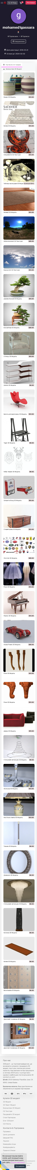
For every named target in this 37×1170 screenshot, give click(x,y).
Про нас (7, 1060)
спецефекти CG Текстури (12, 155)
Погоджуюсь (20, 1166)
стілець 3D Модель (10, 356)
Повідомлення (18, 41)
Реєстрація (31, 3)
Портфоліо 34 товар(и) (12, 65)
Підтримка (6, 1132)
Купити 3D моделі (11, 1098)
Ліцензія (6, 1141)
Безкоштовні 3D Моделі (12, 69)
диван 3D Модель (10, 731)
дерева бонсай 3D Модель (13, 299)
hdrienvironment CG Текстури (13, 241)
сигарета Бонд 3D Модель (13, 500)
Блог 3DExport (8, 1121)
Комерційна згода (9, 1144)
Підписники (13, 36)
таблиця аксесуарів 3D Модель (14, 183)
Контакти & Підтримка (13, 1128)
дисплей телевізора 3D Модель (14, 1048)
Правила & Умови (9, 1150)
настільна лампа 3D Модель (13, 817)
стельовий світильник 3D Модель (15, 760)
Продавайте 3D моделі (11, 1114)
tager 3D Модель (9, 443)
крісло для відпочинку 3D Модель (15, 414)
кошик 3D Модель (10, 97)
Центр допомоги (9, 1135)
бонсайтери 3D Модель (11, 328)
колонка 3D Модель (10, 933)
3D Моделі (7, 1102)
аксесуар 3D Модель (11, 789)
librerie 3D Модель (10, 385)
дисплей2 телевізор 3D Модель (14, 1019)
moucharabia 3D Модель (12, 990)
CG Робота (7, 1124)
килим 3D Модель (10, 126)
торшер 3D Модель (10, 846)
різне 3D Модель (9, 587)
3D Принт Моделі (9, 1105)
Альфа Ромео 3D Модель (12, 644)
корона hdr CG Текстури (12, 270)
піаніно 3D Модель (10, 616)
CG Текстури (7, 1111)
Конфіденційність (9, 1147)
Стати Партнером (9, 1118)
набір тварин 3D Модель (12, 472)
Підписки (25, 36)
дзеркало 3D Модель (11, 875)
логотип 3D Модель (10, 558)
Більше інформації (18, 1162)
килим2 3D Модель (10, 212)
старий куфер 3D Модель (12, 529)
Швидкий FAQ (8, 1138)
